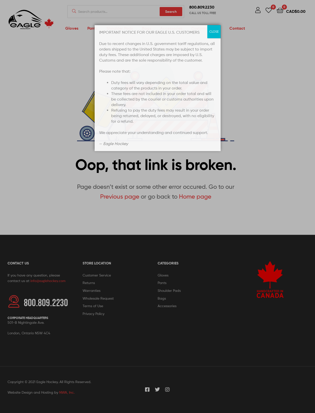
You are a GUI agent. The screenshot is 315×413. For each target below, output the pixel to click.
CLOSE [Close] (214, 31)
